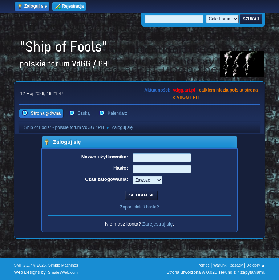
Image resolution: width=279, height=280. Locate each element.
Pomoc (203, 265)
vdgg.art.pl (184, 90)
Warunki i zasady (228, 265)
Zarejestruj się (157, 224)
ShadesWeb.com (63, 272)
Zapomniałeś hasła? (139, 207)
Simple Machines (63, 265)
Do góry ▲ (255, 265)
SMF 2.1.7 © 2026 (30, 265)
